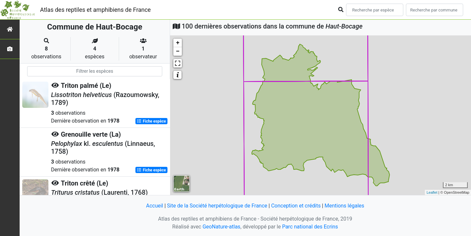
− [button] (178, 51)
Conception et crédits (296, 206)
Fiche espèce (151, 121)
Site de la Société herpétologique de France (217, 206)
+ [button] (178, 43)
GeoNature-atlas (221, 227)
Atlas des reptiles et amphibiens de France (95, 9)
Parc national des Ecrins (310, 227)
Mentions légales (344, 206)
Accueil (154, 206)
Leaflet (432, 192)
